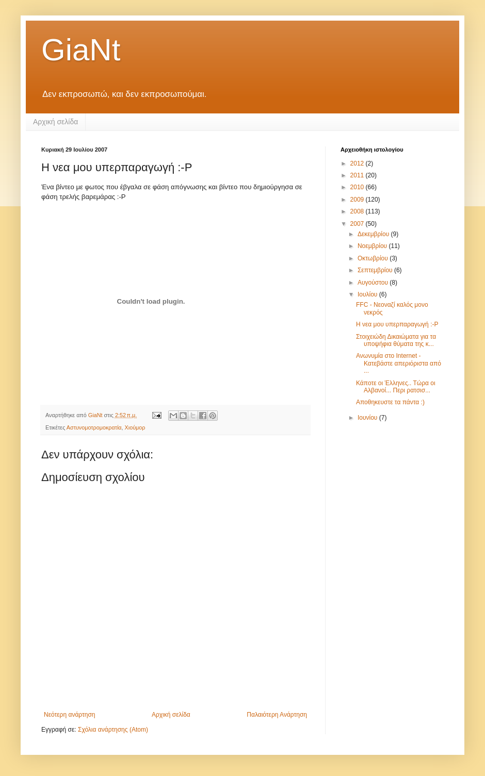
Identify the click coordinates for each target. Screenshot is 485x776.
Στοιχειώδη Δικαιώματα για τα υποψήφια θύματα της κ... (396, 340)
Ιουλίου (368, 294)
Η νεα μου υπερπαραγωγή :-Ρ (397, 324)
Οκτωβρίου (374, 258)
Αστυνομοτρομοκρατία (94, 427)
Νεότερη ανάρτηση (69, 714)
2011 (358, 175)
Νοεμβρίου (373, 246)
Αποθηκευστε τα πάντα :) (390, 402)
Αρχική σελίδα (55, 122)
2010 (358, 187)
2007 (358, 223)
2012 (358, 163)
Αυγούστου (374, 282)
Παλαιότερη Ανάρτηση (277, 714)
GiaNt (80, 49)
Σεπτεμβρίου (376, 270)
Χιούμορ (135, 427)
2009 (358, 199)
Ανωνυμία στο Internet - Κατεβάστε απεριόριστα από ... (398, 363)
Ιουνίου (368, 417)
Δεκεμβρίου (374, 234)
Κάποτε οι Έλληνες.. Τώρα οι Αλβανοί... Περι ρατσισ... (395, 386)
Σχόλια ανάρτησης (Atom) (113, 729)
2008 (358, 211)
